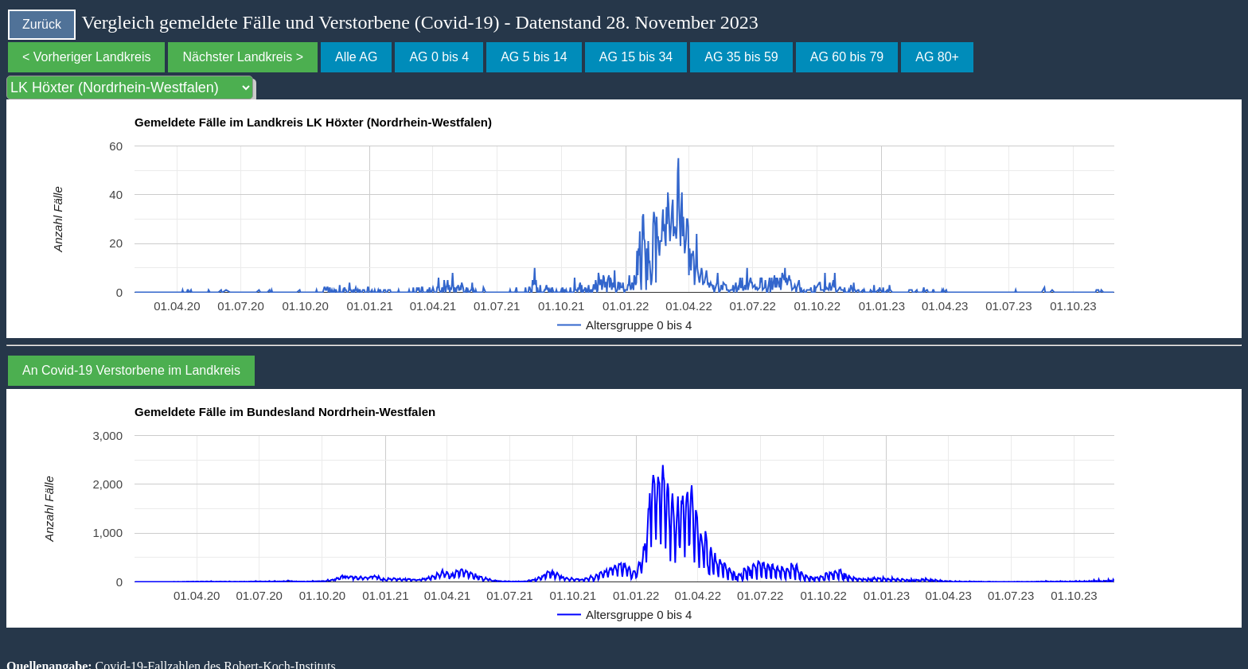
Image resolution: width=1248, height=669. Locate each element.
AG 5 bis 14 (534, 57)
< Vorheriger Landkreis (86, 57)
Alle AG (356, 57)
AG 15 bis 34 (636, 57)
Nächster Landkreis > (242, 57)
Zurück (41, 24)
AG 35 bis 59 (741, 57)
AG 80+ (937, 57)
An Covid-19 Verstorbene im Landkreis (131, 370)
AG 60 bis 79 (847, 57)
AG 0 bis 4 (439, 57)
